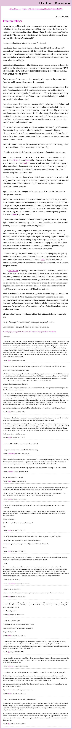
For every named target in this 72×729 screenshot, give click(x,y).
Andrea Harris (11, 583)
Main (24, 9)
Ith (8, 614)
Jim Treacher (13, 271)
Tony (9, 723)
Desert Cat (10, 666)
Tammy (10, 499)
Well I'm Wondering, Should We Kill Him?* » (45, 9)
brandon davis (11, 453)
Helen (15, 160)
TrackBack (52, 332)
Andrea (14, 215)
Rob (9, 360)
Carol (25, 163)
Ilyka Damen (54, 3)
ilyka (9, 411)
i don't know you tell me (40, 332)
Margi (27, 160)
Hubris (9, 481)
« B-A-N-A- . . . (15, 9)
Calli (43, 260)
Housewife (10, 471)
